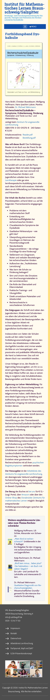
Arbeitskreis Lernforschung (22, 643)
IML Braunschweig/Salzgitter (17, 610)
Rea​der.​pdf (28, 134)
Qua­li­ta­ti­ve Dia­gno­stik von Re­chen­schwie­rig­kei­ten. (28, 586)
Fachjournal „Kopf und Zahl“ (22, 648)
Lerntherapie (11, 180)
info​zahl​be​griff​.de (13, 617)
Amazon (25, 494)
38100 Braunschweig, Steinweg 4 (19, 614)
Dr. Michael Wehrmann (25, 107)
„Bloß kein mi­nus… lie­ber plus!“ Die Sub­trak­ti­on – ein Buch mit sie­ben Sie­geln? (28, 566)
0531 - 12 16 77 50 (12, 621)
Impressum (15, 628)
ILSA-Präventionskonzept (21, 653)
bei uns (32, 491)
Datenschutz (16, 638)
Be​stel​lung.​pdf (29, 137)
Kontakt (14, 633)
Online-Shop (11, 497)
